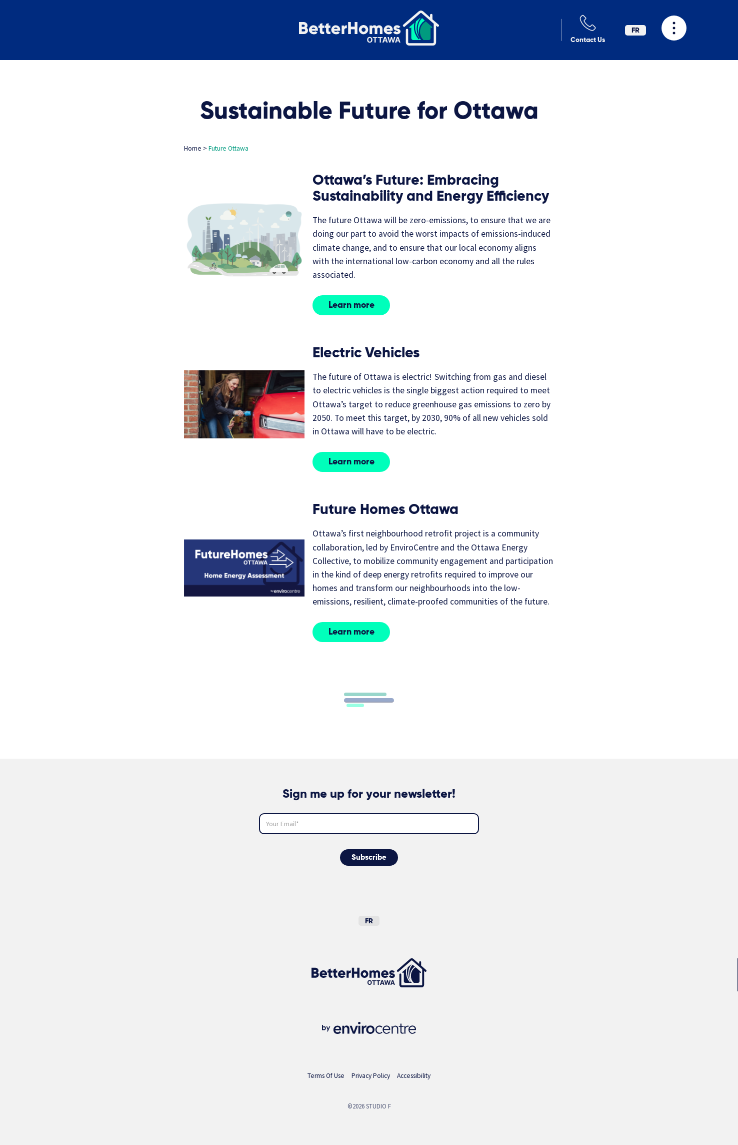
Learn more (351, 305)
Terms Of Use (326, 1075)
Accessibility (413, 1075)
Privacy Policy (371, 1075)
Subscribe (369, 857)
